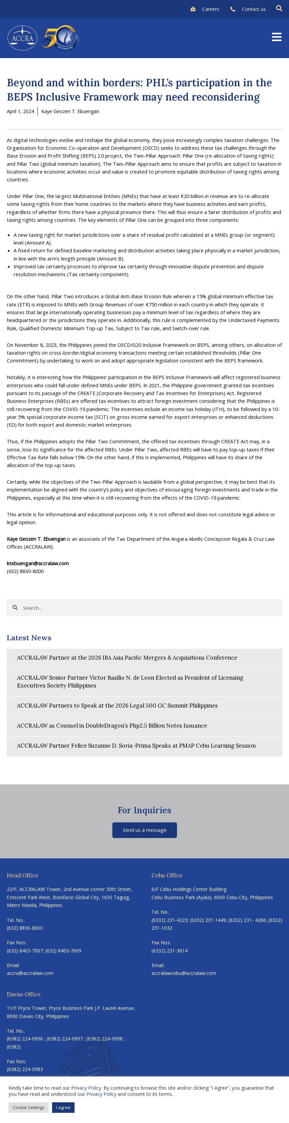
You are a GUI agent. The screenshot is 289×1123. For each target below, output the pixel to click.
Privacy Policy (86, 1088)
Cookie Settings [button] (29, 1107)
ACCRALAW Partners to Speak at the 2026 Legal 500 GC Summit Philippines (117, 705)
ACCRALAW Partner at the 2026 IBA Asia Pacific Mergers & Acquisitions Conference (127, 657)
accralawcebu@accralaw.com (183, 973)
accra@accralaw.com (30, 973)
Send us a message (144, 829)
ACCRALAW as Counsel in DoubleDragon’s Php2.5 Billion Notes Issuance (112, 725)
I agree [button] (63, 1107)
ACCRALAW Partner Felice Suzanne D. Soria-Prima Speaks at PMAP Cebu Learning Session (136, 745)
